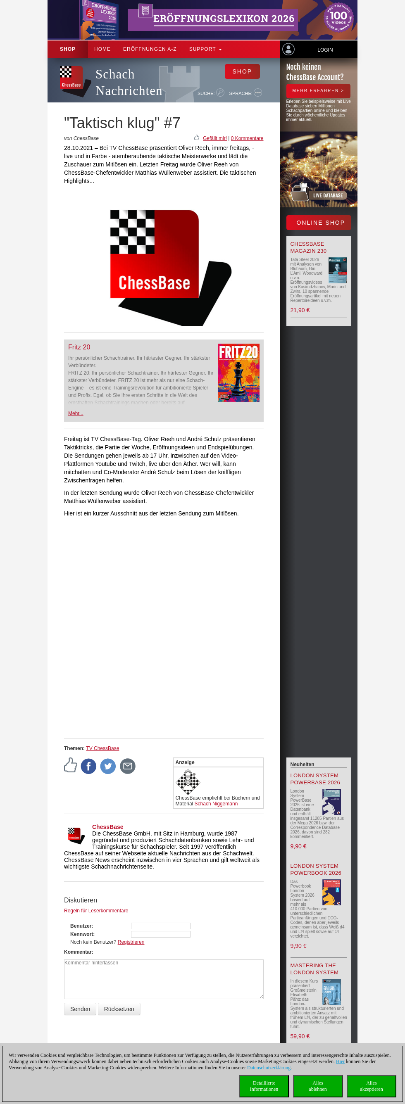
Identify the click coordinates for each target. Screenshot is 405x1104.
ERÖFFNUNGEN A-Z (150, 49)
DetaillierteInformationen (264, 1086)
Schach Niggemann (216, 804)
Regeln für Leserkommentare (96, 911)
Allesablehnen (317, 1086)
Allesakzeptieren (371, 1086)
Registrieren (131, 942)
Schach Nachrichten (128, 82)
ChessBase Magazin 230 (309, 247)
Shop (68, 49)
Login (325, 50)
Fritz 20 (79, 347)
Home (102, 49)
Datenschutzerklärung (269, 1068)
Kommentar (78, 952)
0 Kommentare (247, 138)
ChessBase (108, 827)
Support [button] (205, 49)
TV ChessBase (102, 748)
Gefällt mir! (215, 138)
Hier (340, 1061)
